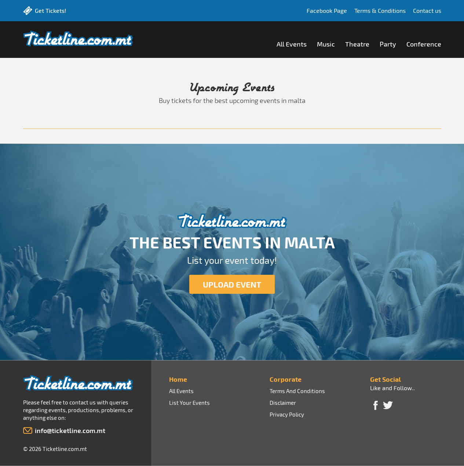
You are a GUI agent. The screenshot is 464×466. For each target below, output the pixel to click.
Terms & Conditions (378, 10)
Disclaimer (283, 402)
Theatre (357, 44)
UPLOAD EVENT (232, 284)
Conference (423, 44)
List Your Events (189, 402)
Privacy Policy (287, 414)
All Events (292, 44)
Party (388, 44)
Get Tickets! (50, 10)
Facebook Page (324, 10)
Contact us (427, 10)
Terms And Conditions (297, 391)
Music (326, 44)
